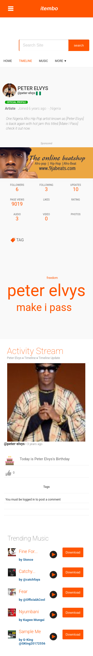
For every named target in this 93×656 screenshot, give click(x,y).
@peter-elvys (26, 93)
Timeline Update (49, 358)
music (43, 61)
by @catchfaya (29, 579)
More (61, 61)
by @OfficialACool (32, 600)
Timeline (25, 61)
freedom (52, 278)
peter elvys (46, 290)
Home (7, 61)
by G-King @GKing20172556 (32, 641)
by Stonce (26, 559)
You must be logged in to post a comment (33, 499)
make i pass (44, 307)
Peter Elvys (14, 358)
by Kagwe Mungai (31, 620)
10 (75, 188)
